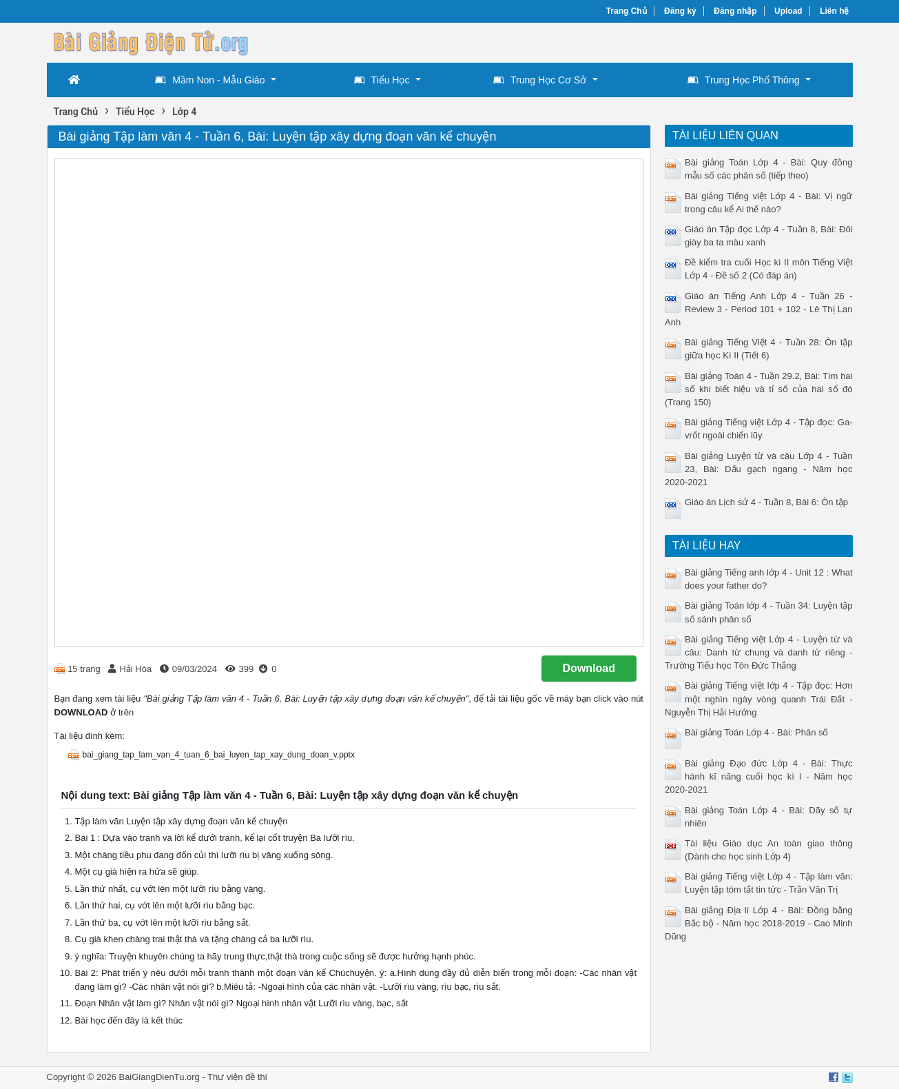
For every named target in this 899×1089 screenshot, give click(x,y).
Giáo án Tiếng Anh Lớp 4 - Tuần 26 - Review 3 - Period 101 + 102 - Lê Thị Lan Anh (759, 309)
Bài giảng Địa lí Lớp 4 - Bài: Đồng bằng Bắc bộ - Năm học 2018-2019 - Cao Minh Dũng (759, 923)
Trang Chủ (626, 11)
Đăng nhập (735, 11)
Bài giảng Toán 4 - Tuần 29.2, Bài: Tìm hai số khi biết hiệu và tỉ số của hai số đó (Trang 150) (759, 389)
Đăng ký (680, 11)
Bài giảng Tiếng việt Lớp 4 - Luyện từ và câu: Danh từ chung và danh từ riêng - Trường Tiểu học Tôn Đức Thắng (759, 652)
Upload (788, 11)
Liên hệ (834, 11)
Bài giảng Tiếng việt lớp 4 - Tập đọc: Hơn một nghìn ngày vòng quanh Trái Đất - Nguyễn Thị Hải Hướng (759, 698)
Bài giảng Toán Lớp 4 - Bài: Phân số (757, 732)
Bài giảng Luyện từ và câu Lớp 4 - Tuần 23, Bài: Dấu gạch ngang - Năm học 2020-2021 (759, 469)
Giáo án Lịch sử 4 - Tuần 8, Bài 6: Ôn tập (766, 502)
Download (589, 668)
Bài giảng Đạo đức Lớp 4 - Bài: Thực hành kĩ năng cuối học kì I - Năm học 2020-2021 (759, 776)
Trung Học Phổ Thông (743, 80)
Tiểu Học (382, 80)
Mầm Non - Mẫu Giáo (210, 80)
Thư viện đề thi (237, 1077)
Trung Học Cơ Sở (539, 80)
